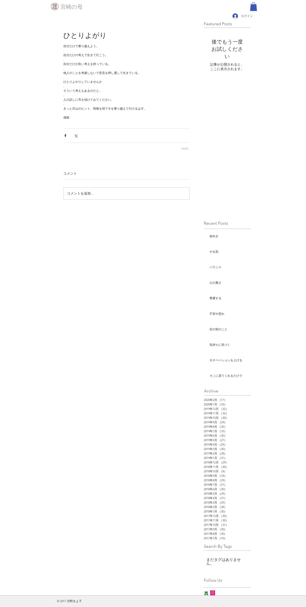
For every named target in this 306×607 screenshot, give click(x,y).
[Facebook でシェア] (65, 136)
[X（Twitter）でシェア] (76, 136)
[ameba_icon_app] (206, 592)
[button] (253, 6)
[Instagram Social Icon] (212, 592)
